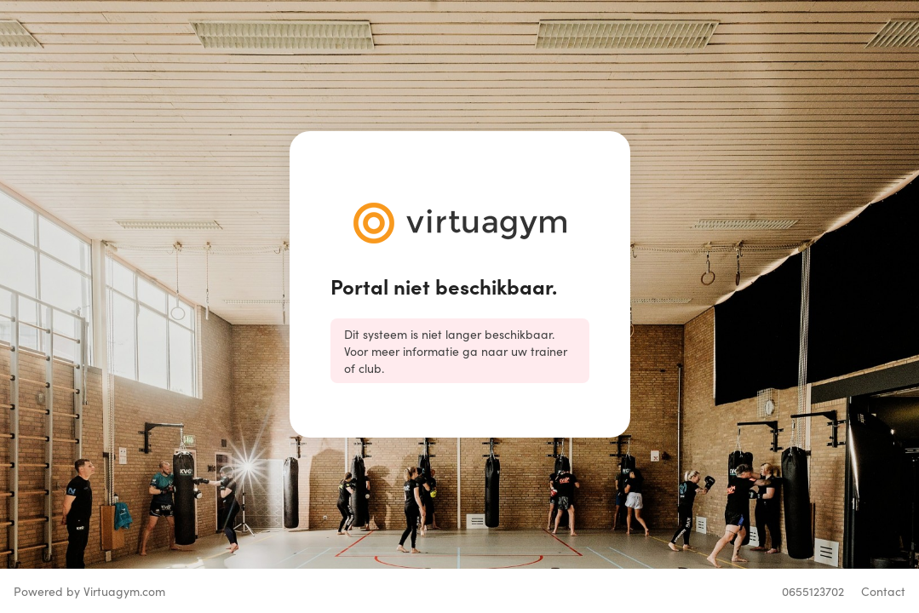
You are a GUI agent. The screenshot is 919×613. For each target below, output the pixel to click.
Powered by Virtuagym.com (89, 590)
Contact (883, 590)
